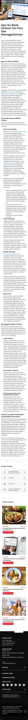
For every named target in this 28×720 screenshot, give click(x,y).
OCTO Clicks (23, 421)
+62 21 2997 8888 (19, 653)
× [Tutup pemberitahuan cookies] (25, 706)
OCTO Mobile (5, 440)
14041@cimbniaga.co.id (9, 663)
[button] (22, 2)
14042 (8, 655)
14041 (8, 651)
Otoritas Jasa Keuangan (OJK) (17, 131)
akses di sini (17, 697)
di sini (21, 456)
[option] (14, 14)
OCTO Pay (4, 85)
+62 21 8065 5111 (19, 657)
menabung (12, 163)
